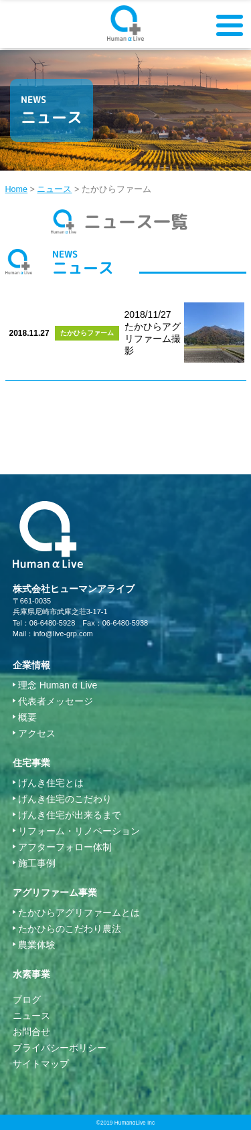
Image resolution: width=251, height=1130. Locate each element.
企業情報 (31, 665)
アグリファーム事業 (55, 892)
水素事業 (31, 974)
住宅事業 (31, 762)
